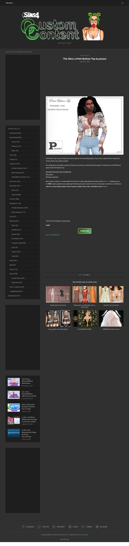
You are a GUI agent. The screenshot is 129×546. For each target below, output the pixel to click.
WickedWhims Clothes (20, 177)
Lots (13, 216)
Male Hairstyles (18, 212)
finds (106, 181)
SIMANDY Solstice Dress (111, 329)
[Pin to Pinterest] (87, 275)
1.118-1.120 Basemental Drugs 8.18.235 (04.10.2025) (29, 437)
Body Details (15, 137)
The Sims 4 (9, 3)
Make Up (14, 221)
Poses (13, 269)
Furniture (14, 199)
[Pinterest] (58, 531)
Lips (15, 247)
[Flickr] (73, 531)
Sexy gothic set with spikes (58, 329)
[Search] (122, 3)
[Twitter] (43, 531)
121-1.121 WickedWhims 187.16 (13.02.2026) (29, 394)
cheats (105, 186)
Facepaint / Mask (18, 243)
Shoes (13, 274)
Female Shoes (18, 278)
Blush (15, 225)
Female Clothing (19, 168)
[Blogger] (102, 531)
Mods (13, 260)
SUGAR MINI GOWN (84, 329)
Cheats (13, 159)
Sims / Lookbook (17, 287)
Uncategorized (14, 296)
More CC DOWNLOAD (52, 235)
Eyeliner (16, 234)
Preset (16, 142)
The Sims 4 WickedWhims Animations (28, 381)
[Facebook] (27, 531)
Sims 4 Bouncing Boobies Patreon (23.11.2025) (29, 407)
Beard (15, 190)
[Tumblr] (87, 531)
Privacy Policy (84, 538)
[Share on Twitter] (85, 275)
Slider (15, 151)
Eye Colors (15, 181)
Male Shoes (17, 282)
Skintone (16, 146)
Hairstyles (15, 203)
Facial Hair (15, 186)
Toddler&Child (16, 291)
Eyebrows (16, 194)
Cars (13, 155)
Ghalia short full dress (58, 305)
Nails (13, 265)
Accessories (15, 133)
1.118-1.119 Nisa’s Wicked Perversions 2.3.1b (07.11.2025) (29, 421)
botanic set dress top (111, 305)
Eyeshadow (17, 238)
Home (7, 52)
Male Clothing (18, 172)
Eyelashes (16, 230)
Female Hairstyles (20, 208)
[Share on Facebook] (83, 275)
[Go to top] (64, 543)
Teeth (15, 256)
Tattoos (16, 252)
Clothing (15, 164)
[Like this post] (81, 275)
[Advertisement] (84, 79)
